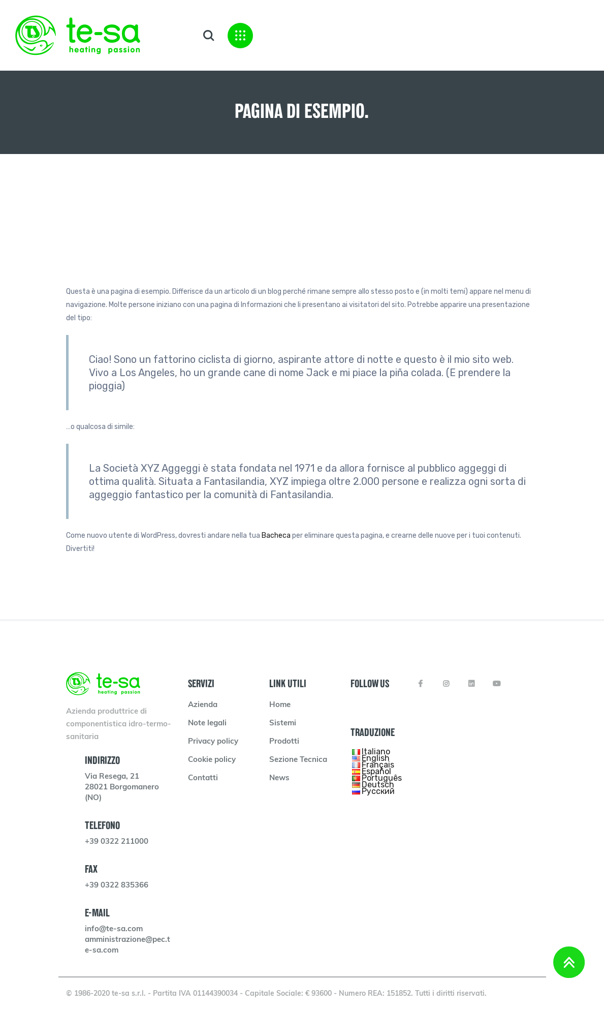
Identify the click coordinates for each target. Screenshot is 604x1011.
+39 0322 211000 (116, 842)
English (376, 758)
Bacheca (276, 535)
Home (280, 705)
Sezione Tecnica (298, 760)
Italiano (376, 751)
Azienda (202, 705)
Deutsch (378, 784)
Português (382, 778)
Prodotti (284, 742)
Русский (378, 791)
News (279, 778)
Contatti (203, 778)
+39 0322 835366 (116, 886)
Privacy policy (213, 742)
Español (376, 771)
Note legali (207, 723)
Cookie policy (212, 760)
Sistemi (282, 723)
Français (378, 765)
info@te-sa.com (114, 929)
